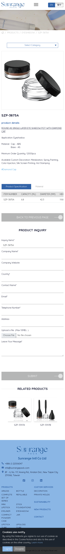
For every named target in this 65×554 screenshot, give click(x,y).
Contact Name (8, 285)
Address (5, 319)
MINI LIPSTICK (5, 506)
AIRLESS (5, 491)
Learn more (37, 542)
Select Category (32, 45)
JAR (18, 514)
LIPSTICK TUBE (5, 526)
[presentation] (23, 364)
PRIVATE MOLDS (42, 494)
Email (4, 296)
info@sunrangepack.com (17, 468)
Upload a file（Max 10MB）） (15, 330)
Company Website (10, 262)
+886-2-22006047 (13, 463)
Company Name (9, 251)
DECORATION (40, 491)
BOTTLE (20, 491)
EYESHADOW (28, 32)
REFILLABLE (21, 494)
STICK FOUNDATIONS (23, 506)
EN (51, 5)
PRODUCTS (13, 32)
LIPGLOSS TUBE (21, 526)
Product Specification (16, 186)
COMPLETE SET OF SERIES (6, 497)
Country (5, 274)
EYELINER (5, 511)
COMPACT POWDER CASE (6, 517)
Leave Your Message (11, 341)
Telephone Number (10, 307)
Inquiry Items (7, 240)
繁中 (59, 5)
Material (39, 186)
